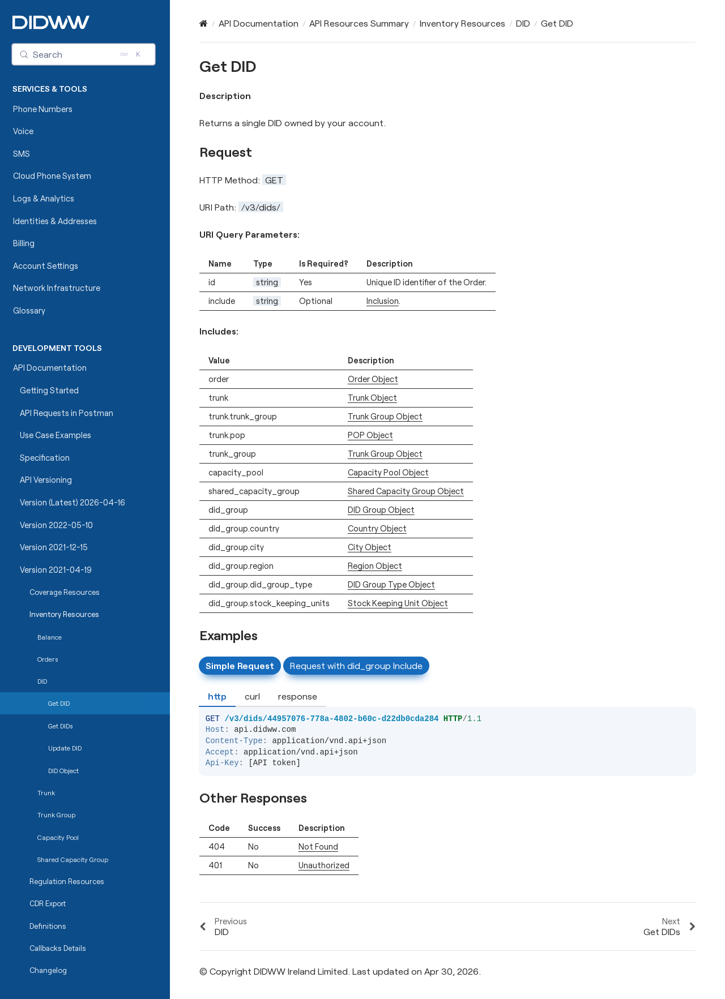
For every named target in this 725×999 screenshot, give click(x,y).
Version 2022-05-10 (56, 525)
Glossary (29, 310)
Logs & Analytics (43, 198)
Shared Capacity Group (72, 859)
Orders (47, 659)
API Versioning (46, 480)
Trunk (46, 792)
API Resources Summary (359, 23)
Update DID (65, 748)
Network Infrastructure (56, 288)
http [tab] (217, 696)
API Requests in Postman (66, 413)
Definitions (47, 926)
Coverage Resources (64, 592)
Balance (49, 637)
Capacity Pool (58, 837)
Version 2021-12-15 (54, 547)
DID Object (63, 770)
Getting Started (49, 390)
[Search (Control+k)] (84, 54)
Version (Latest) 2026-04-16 (72, 502)
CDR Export (47, 903)
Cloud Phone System (52, 176)
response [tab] (297, 696)
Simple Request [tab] (240, 665)
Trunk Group (56, 814)
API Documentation (50, 367)
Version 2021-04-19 (56, 569)
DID (42, 681)
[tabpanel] (447, 731)
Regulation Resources (66, 881)
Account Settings (45, 266)
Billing (24, 243)
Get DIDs (60, 726)
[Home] (203, 23)
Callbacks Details (57, 948)
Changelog (48, 970)
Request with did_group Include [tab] (356, 665)
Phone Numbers (42, 109)
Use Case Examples (55, 435)
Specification (45, 457)
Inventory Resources (64, 614)
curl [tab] (252, 696)
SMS (21, 153)
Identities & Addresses (55, 221)
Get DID (59, 703)
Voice (23, 131)
